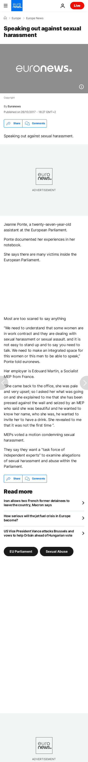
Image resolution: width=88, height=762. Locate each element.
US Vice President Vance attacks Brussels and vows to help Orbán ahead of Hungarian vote (39, 533)
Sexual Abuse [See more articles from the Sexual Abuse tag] (57, 551)
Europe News (34, 18)
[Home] (5, 18)
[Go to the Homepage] (17, 5)
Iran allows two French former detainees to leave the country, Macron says (36, 503)
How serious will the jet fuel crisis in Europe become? (37, 518)
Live (77, 5)
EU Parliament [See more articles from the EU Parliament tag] (21, 551)
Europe (16, 18)
